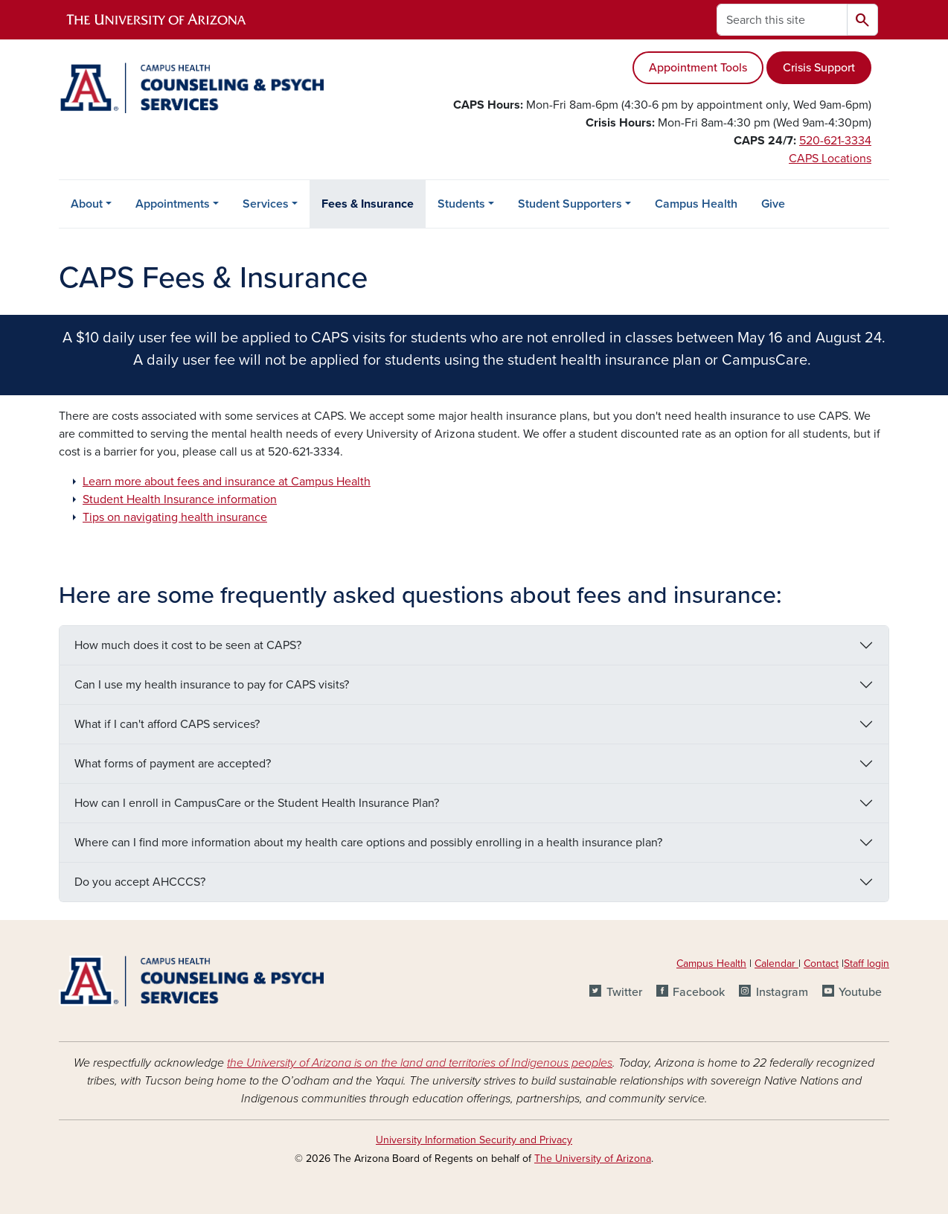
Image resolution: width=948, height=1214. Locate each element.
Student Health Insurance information (180, 499)
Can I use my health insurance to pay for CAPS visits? (211, 684)
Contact (821, 963)
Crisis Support (819, 67)
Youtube (860, 992)
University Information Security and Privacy (474, 1140)
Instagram (782, 992)
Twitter (624, 992)
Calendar (776, 963)
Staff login (866, 963)
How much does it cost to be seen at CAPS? (187, 645)
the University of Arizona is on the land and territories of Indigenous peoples (419, 1062)
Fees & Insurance (367, 204)
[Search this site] (782, 20)
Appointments (172, 204)
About (87, 204)
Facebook (699, 992)
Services (266, 204)
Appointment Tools (698, 67)
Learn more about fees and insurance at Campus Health (227, 481)
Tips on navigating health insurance (175, 517)
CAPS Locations (830, 158)
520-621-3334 (835, 140)
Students (461, 204)
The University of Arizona (592, 1158)
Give (773, 204)
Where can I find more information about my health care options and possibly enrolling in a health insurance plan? (368, 842)
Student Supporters (570, 204)
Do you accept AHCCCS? (139, 882)
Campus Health (696, 204)
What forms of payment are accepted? (172, 763)
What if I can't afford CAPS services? (167, 724)
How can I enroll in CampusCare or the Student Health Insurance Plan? (256, 803)
